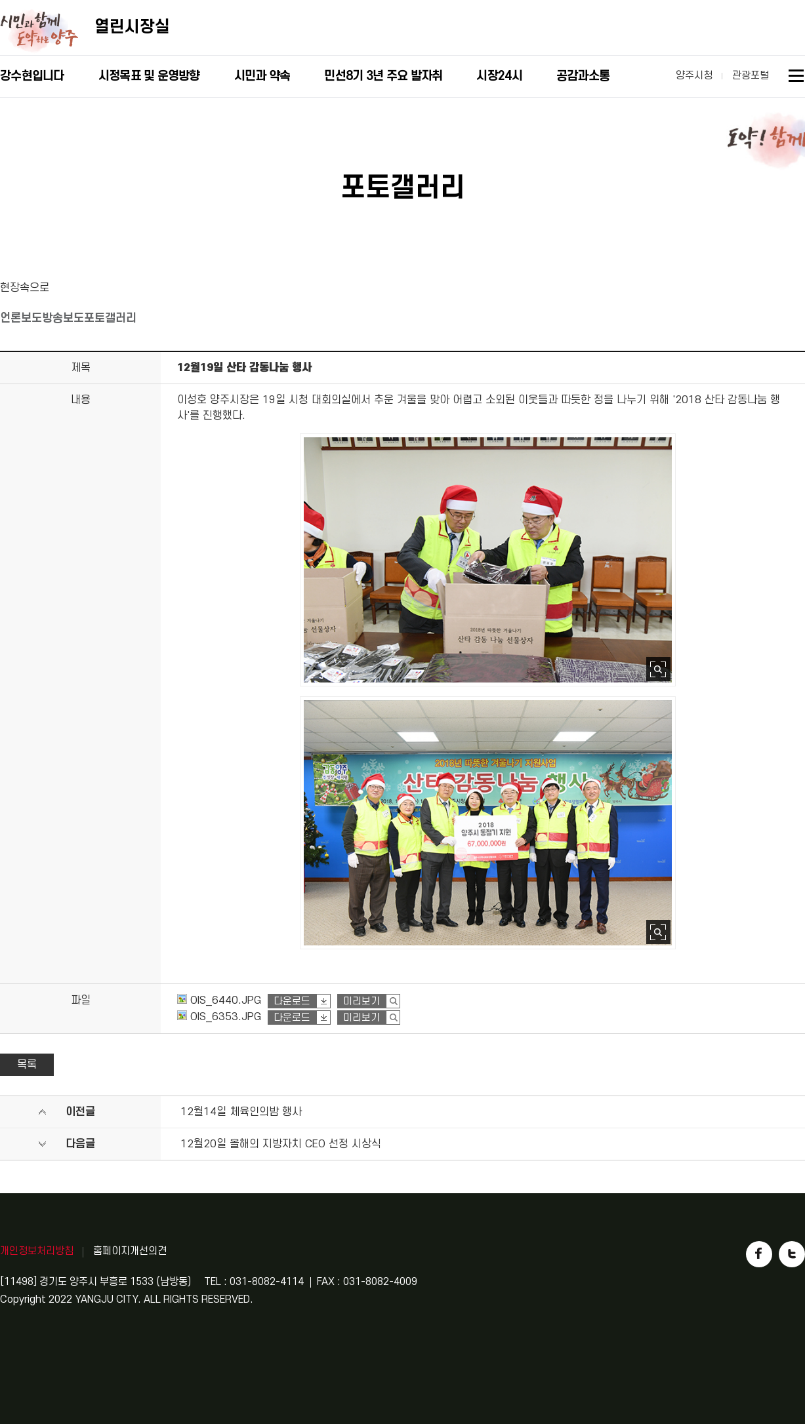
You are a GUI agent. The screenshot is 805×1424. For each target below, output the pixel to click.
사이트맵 (797, 77)
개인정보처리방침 (36, 1251)
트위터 (792, 1254)
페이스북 (759, 1254)
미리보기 (361, 1001)
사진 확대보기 (658, 669)
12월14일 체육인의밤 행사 (241, 1112)
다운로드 (292, 1001)
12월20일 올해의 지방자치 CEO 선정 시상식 (280, 1144)
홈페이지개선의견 (130, 1251)
